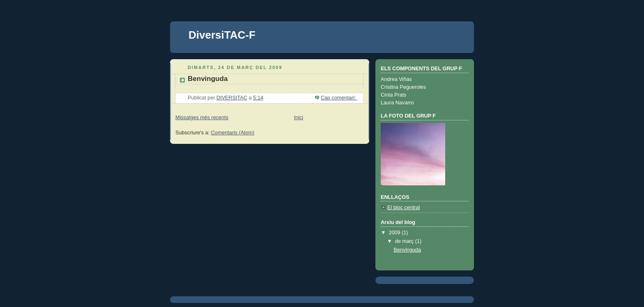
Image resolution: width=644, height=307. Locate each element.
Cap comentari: (339, 98)
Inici (298, 117)
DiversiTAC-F (222, 35)
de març (405, 241)
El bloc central (403, 207)
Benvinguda (208, 79)
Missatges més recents (201, 117)
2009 (395, 232)
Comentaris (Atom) (233, 133)
